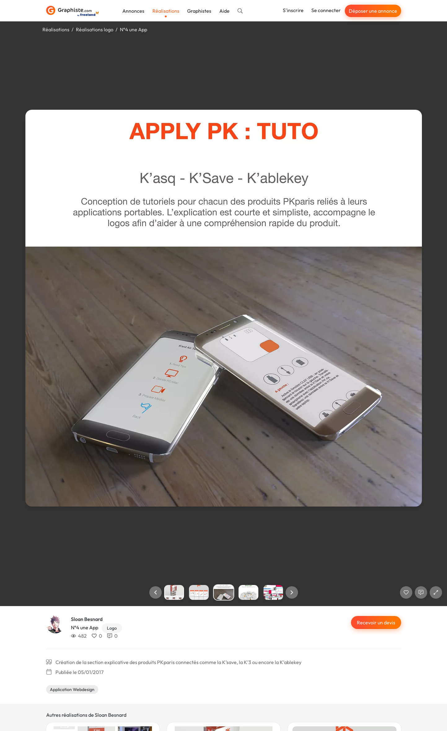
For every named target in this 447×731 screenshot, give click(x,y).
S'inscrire (293, 10)
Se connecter (326, 10)
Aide (224, 11)
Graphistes (199, 11)
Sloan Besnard (87, 619)
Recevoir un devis (376, 622)
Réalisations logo (94, 29)
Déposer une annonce (373, 11)
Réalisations (165, 11)
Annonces (133, 11)
